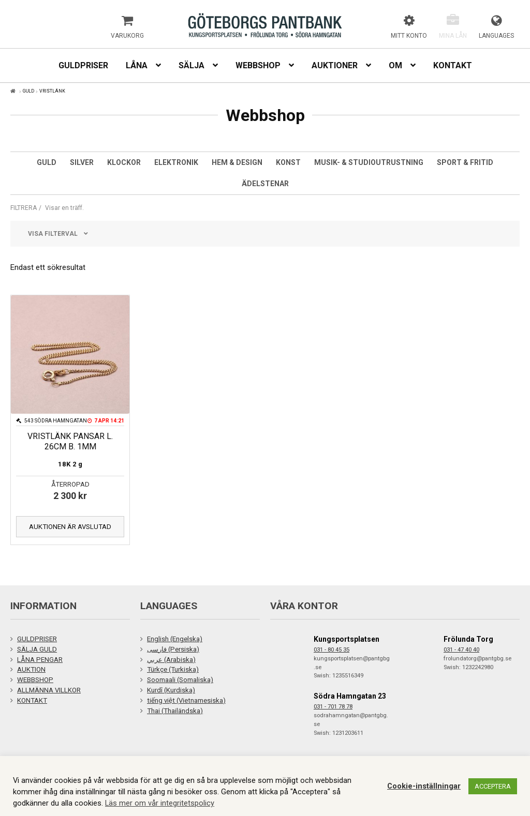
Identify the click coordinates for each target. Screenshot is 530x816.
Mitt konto (409, 35)
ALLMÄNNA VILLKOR (49, 690)
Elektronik (176, 162)
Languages (496, 35)
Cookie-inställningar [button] (424, 786)
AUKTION (31, 669)
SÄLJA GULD (37, 649)
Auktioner (335, 65)
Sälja (191, 65)
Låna (137, 65)
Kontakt (452, 65)
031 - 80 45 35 (331, 649)
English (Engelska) (174, 639)
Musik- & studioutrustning (368, 162)
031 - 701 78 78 (333, 706)
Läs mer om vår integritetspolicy (159, 803)
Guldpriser (83, 65)
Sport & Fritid (465, 162)
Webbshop (258, 65)
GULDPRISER (37, 639)
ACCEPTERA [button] (493, 786)
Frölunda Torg (468, 639)
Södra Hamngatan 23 (350, 696)
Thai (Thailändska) (175, 711)
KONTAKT (32, 700)
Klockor (124, 162)
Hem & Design (237, 162)
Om (395, 65)
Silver (82, 162)
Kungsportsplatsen (346, 639)
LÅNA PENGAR (40, 659)
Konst (288, 162)
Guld (46, 162)
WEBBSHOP (35, 680)
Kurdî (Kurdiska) (171, 690)
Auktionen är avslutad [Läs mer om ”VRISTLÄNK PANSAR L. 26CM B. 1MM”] (70, 527)
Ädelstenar (265, 183)
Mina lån (453, 35)
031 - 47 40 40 (461, 649)
